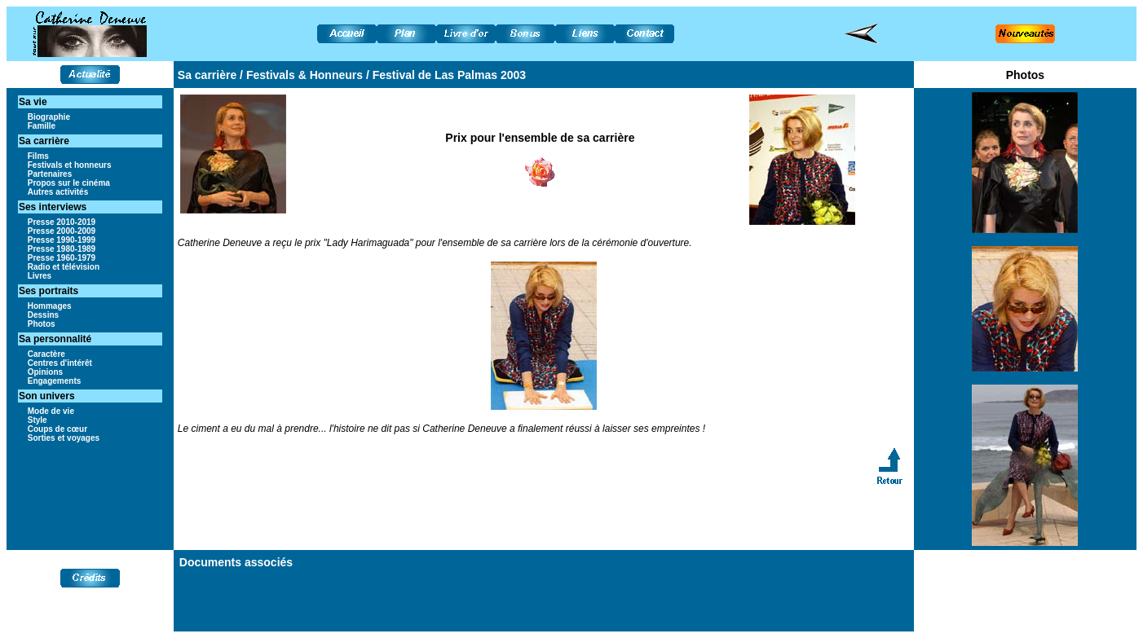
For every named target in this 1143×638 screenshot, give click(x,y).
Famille (41, 125)
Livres (39, 275)
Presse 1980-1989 (61, 248)
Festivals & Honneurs (304, 74)
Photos (41, 323)
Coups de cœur (57, 429)
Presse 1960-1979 (61, 257)
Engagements (55, 380)
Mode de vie (51, 411)
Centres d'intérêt (60, 363)
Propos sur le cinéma (69, 182)
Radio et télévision (63, 266)
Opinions (45, 371)
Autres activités (58, 191)
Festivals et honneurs (70, 165)
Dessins (43, 314)
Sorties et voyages (63, 437)
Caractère (46, 354)
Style (37, 420)
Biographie (49, 116)
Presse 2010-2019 (61, 222)
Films (38, 156)
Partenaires (50, 173)
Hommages (50, 305)
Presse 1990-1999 (61, 239)
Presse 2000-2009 (61, 231)
